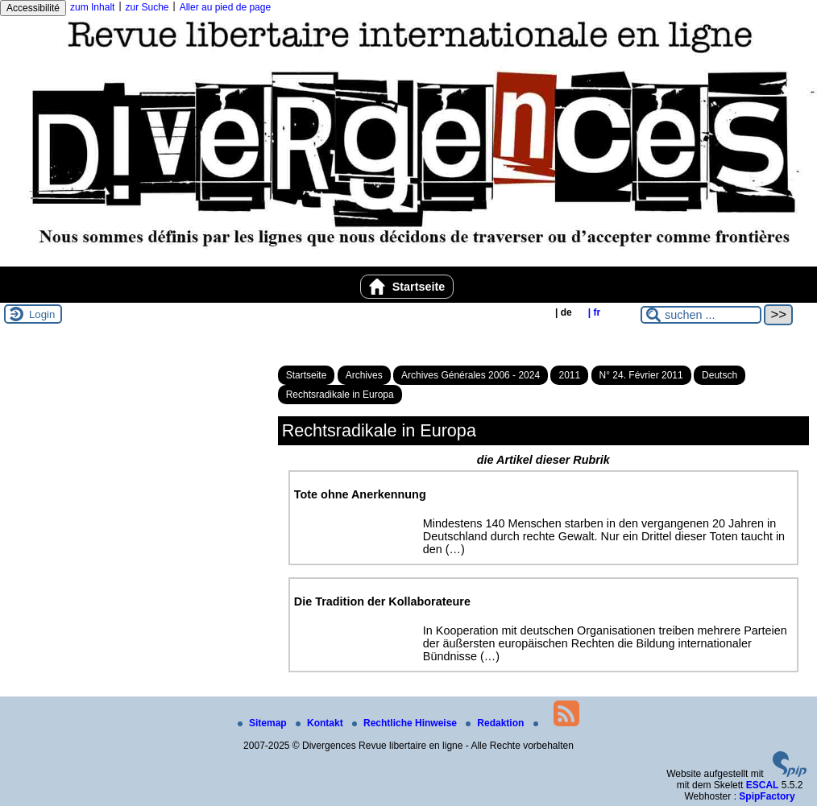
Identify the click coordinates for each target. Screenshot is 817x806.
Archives (364, 375)
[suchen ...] (701, 315)
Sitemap (263, 723)
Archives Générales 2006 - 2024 (470, 375)
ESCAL (762, 785)
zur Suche (147, 7)
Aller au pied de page (225, 7)
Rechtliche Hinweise (405, 723)
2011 (569, 375)
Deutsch (719, 375)
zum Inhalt (92, 7)
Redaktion (496, 723)
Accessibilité (33, 8)
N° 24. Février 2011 (641, 375)
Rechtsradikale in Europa (340, 394)
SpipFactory (766, 796)
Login (42, 314)
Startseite (407, 287)
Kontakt (321, 723)
